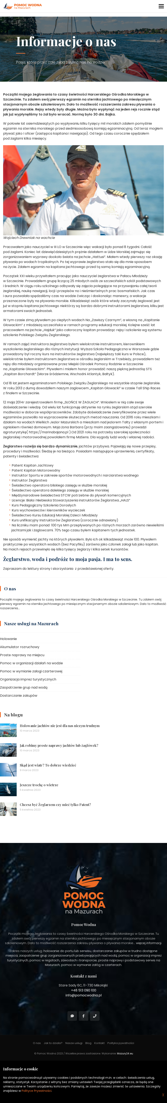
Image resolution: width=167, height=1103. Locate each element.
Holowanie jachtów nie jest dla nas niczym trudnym (60, 725)
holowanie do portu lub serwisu (67, 951)
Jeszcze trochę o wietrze (39, 785)
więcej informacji (148, 943)
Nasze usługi (73, 1043)
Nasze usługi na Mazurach (31, 623)
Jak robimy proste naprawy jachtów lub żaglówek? (59, 745)
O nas (10, 588)
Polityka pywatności (120, 1043)
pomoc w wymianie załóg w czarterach (91, 965)
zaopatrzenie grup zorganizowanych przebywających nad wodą (68, 955)
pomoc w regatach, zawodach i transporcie (63, 960)
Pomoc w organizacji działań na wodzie (31, 663)
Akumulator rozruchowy (19, 647)
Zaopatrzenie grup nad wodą (23, 687)
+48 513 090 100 (83, 990)
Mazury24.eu (125, 1053)
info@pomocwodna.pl (84, 995)
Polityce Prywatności (36, 1091)
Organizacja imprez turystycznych (28, 679)
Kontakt (99, 1043)
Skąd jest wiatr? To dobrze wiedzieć (48, 765)
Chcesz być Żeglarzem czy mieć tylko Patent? (55, 804)
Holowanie (8, 638)
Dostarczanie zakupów (18, 695)
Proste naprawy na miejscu (22, 655)
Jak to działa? (53, 1043)
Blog (88, 1043)
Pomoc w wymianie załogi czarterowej (31, 671)
